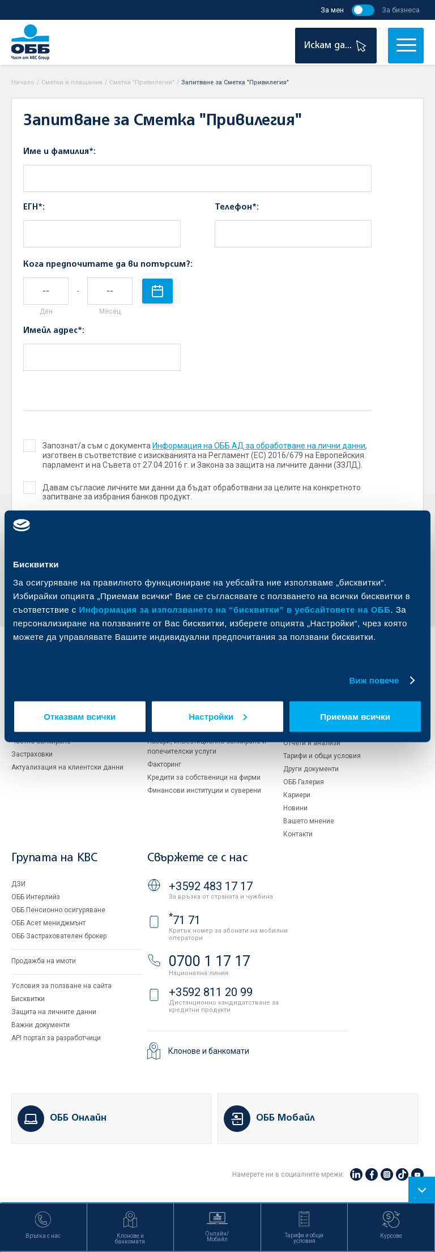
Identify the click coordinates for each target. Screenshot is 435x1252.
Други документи (311, 769)
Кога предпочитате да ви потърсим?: (108, 264)
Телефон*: (237, 207)
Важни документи (40, 1025)
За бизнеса (401, 10)
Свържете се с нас (197, 858)
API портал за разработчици (56, 1038)
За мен (332, 10)
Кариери (296, 795)
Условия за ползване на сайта (61, 986)
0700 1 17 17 (209, 961)
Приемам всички (355, 716)
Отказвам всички (80, 716)
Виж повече (374, 680)
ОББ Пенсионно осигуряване (58, 910)
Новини (295, 808)
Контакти (298, 834)
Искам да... (336, 45)
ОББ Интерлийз (35, 897)
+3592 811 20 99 (211, 992)
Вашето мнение (308, 821)
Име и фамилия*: (59, 152)
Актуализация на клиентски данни (67, 767)
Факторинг (164, 764)
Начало (23, 82)
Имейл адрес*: (53, 331)
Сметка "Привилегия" (141, 82)
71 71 (185, 920)
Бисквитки (28, 999)
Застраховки (32, 754)
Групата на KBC (54, 858)
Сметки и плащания (72, 82)
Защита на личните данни (53, 1012)
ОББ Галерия (303, 782)
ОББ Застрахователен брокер (58, 936)
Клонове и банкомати (208, 1051)
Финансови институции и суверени (204, 790)
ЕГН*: (34, 207)
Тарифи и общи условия (322, 756)
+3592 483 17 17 (211, 886)
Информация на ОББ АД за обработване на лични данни (258, 445)
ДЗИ (18, 884)
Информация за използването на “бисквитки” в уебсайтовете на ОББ (235, 609)
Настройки (218, 716)
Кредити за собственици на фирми (204, 777)
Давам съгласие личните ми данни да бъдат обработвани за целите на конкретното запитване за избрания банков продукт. (192, 492)
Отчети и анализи (311, 743)
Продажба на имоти (43, 961)
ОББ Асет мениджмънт (48, 923)
